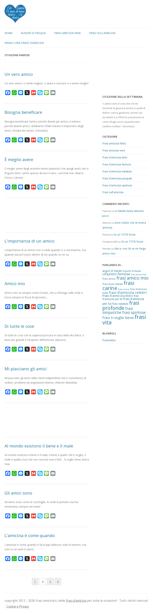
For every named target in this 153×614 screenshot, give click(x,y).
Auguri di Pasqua (33, 33)
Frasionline (109, 340)
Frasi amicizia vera (67, 33)
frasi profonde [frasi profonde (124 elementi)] (120, 305)
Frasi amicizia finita (114, 143)
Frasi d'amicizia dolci (114, 157)
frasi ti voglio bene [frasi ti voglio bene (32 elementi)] (118, 317)
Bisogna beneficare (23, 112)
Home (9, 33)
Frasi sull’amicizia (102, 33)
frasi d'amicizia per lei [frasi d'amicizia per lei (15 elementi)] (120, 297)
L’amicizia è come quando (30, 535)
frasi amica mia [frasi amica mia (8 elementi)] (138, 274)
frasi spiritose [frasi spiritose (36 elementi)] (134, 312)
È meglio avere (19, 159)
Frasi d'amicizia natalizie (117, 171)
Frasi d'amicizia (76, 601)
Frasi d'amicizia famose (116, 164)
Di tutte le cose (19, 326)
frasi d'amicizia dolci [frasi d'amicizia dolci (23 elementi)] (117, 295)
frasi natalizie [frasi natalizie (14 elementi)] (120, 303)
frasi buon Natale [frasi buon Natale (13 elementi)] (112, 284)
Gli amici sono (18, 493)
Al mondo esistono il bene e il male (39, 446)
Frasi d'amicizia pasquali (117, 178)
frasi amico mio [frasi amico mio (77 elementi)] (132, 278)
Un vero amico (19, 74)
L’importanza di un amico (29, 241)
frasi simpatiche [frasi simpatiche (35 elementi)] (117, 310)
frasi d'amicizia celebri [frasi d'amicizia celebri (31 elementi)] (128, 292)
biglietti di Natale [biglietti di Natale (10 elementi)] (132, 270)
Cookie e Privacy (17, 607)
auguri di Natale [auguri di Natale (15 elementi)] (112, 271)
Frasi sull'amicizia (112, 192)
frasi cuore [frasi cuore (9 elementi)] (123, 289)
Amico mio (15, 283)
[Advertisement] (47, 215)
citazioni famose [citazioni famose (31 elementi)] (116, 273)
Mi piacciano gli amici (26, 368)
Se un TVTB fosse (125, 234)
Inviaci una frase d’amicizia (24, 43)
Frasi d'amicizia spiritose (117, 185)
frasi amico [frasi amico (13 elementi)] (109, 278)
